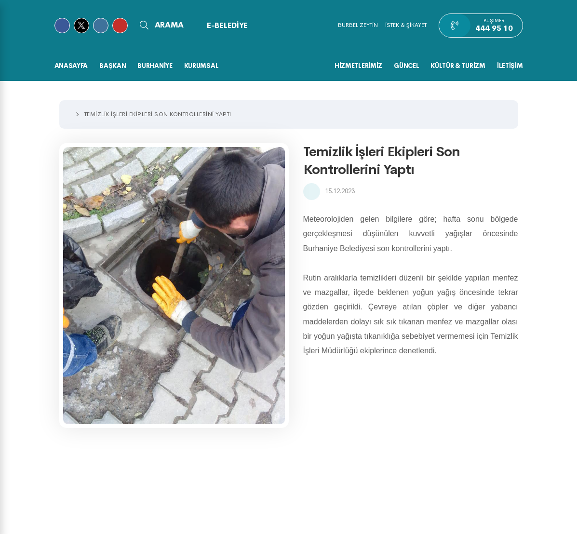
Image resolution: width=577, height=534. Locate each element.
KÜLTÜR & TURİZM (457, 66)
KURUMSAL (201, 66)
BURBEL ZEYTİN (358, 25)
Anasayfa (71, 66)
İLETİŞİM (510, 66)
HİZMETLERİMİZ (358, 66)
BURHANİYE (154, 66)
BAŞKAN (112, 66)
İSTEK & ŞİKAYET (406, 25)
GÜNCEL (406, 66)
